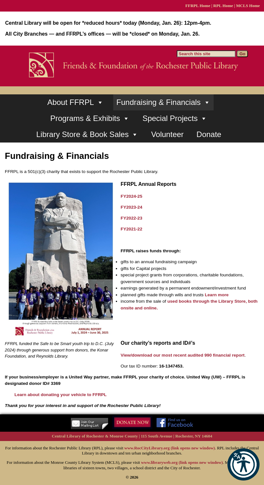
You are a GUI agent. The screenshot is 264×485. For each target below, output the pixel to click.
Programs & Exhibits (90, 118)
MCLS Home (248, 5)
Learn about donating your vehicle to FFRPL (60, 394)
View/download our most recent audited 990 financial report (182, 355)
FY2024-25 (131, 196)
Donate (209, 134)
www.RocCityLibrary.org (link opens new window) (169, 448)
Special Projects (174, 118)
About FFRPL (75, 102)
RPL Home (223, 5)
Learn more (216, 294)
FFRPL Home (197, 5)
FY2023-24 (131, 207)
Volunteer (167, 134)
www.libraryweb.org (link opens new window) (182, 462)
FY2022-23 (131, 218)
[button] (243, 464)
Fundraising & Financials (163, 102)
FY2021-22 (131, 229)
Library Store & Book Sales (87, 134)
